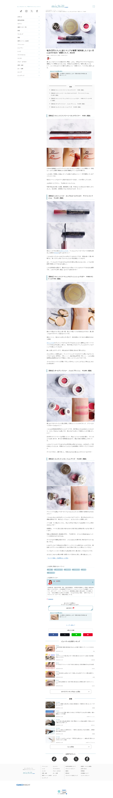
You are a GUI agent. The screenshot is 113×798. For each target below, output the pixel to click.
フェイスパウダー (58, 569)
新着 (19, 30)
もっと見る (70, 746)
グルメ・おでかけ (22, 61)
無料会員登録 (21, 20)
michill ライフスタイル (90, 742)
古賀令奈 (93, 659)
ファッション (21, 44)
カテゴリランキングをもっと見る (70, 691)
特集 (19, 37)
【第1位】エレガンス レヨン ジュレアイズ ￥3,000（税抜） (66, 107)
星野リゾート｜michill (23, 41)
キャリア (20, 72)
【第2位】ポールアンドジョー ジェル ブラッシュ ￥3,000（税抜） (68, 103)
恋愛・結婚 (20, 65)
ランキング (20, 34)
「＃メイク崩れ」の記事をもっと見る (57, 558)
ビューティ (20, 47)
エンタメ (20, 58)
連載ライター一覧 (22, 27)
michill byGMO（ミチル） (51, 10)
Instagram (50, 599)
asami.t (93, 668)
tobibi (94, 677)
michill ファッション (91, 716)
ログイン (20, 23)
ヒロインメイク (63, 251)
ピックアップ (21, 75)
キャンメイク (50, 342)
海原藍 (93, 707)
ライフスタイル (21, 54)
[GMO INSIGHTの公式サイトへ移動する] (23, 785)
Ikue (94, 651)
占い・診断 (20, 68)
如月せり (93, 725)
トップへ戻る (70, 625)
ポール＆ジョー (50, 572)
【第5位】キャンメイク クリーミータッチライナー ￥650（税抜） (68, 90)
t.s (49, 58)
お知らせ (20, 16)
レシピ (19, 51)
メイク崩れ (50, 569)
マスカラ (56, 252)
